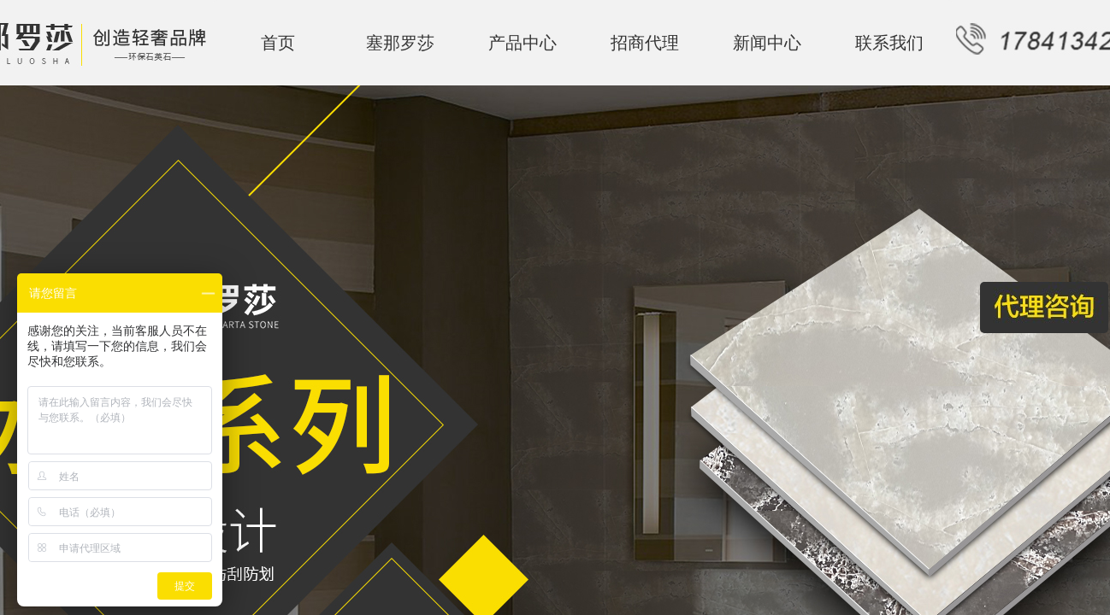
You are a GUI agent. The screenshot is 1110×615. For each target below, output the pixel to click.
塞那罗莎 (400, 42)
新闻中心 (767, 42)
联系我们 (889, 42)
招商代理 (645, 42)
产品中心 (522, 42)
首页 (278, 42)
